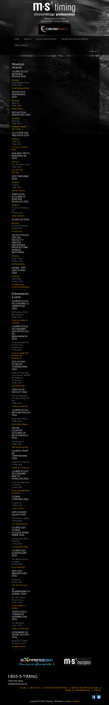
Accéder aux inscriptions (55, 688)
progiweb (75, 701)
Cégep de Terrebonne (20, 468)
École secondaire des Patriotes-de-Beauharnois (20, 355)
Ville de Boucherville (20, 447)
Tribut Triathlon (18, 216)
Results (27, 39)
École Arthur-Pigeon (20, 424)
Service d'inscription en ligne (84, 688)
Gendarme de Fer (19, 646)
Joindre (97, 690)
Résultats (15, 80)
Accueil (23, 688)
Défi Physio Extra (18, 386)
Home (16, 39)
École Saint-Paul (18, 567)
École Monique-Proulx (20, 88)
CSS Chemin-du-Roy (20, 524)
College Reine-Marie (20, 547)
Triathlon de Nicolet (20, 406)
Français (93, 51)
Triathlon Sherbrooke (20, 628)
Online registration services (74, 39)
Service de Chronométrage (77, 690)
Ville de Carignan (18, 190)
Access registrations (46, 39)
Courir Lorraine (18, 508)
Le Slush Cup (17, 231)
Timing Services (21, 45)
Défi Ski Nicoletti (18, 264)
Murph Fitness (17, 109)
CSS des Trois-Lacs (19, 585)
